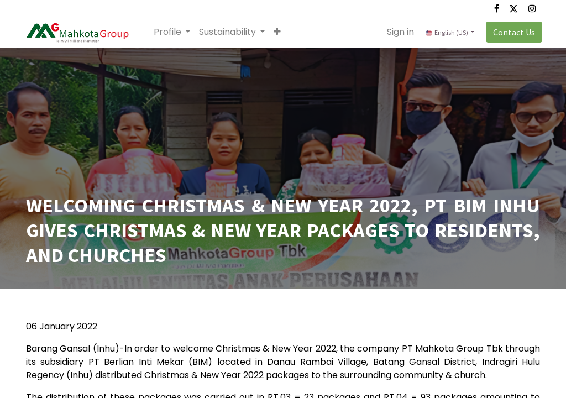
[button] (279, 32)
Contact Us (512, 32)
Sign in (398, 31)
